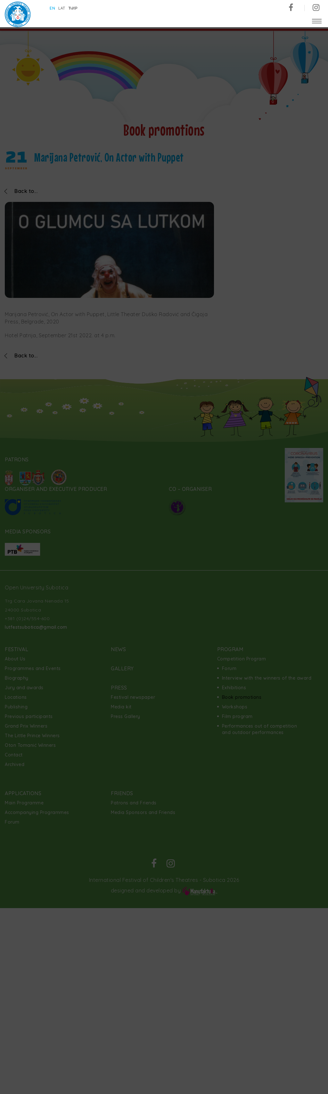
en (52, 8)
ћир (73, 8)
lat (61, 8)
